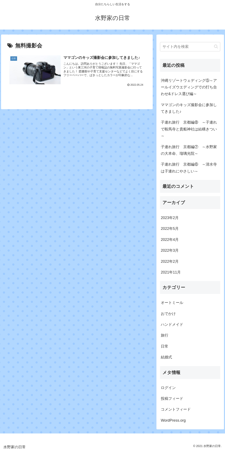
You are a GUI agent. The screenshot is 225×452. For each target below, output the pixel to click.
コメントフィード (176, 409)
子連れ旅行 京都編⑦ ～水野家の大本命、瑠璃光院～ (189, 150)
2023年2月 (170, 218)
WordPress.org (173, 420)
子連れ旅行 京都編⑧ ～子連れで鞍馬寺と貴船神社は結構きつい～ (189, 129)
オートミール (172, 303)
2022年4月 (170, 240)
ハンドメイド (172, 324)
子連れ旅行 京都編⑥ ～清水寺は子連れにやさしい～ (189, 167)
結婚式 (166, 357)
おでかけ (168, 314)
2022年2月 (170, 261)
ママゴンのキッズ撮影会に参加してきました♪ (189, 108)
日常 (164, 346)
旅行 (164, 335)
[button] (216, 46)
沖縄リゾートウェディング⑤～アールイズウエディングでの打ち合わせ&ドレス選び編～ (189, 87)
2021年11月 (171, 272)
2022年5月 (170, 229)
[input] (190, 46)
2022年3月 (170, 250)
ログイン (168, 388)
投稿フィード (172, 398)
